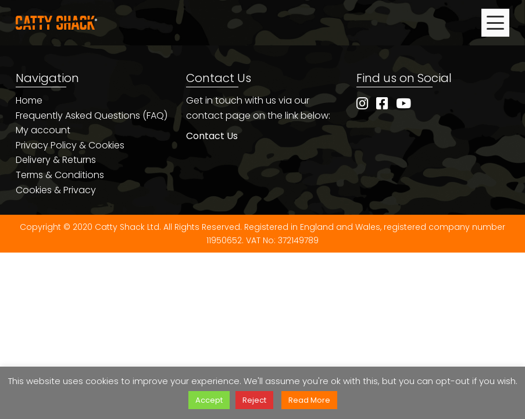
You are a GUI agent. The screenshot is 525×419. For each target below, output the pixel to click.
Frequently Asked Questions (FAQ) (91, 115)
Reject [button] (254, 400)
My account (43, 130)
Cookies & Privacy (56, 190)
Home (29, 100)
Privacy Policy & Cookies (70, 145)
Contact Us (212, 136)
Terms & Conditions (60, 175)
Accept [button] (209, 400)
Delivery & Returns (56, 159)
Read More (309, 400)
